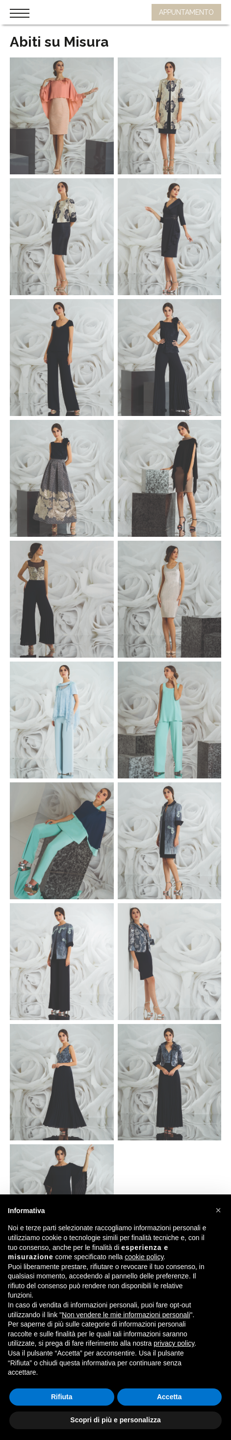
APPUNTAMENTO (186, 12)
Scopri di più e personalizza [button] (115, 1420)
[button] (218, 1210)
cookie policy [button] (144, 1257)
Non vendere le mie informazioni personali (126, 1315)
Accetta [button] (169, 1397)
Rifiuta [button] (62, 1397)
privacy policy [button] (174, 1343)
